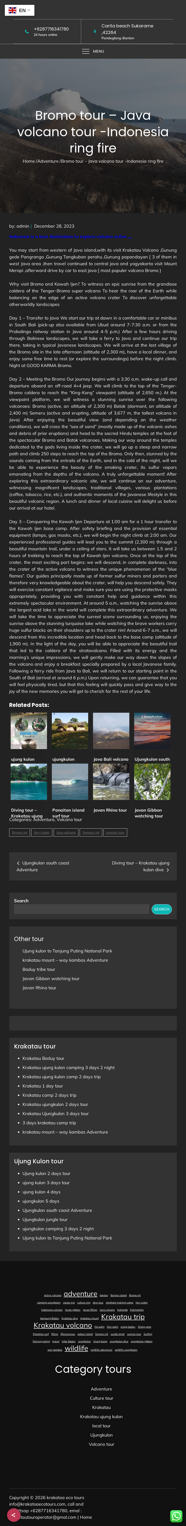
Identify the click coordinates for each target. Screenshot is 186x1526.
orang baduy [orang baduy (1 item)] (128, 1326)
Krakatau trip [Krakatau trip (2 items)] (123, 1316)
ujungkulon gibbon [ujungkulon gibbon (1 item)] (141, 1341)
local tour (101, 1426)
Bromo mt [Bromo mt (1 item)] (135, 1295)
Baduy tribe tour (39, 969)
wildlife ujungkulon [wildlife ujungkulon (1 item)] (126, 1349)
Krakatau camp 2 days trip (50, 1095)
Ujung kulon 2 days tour (46, 1173)
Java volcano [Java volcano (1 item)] (107, 1309)
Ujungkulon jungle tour (45, 1219)
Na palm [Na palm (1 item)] (99, 1326)
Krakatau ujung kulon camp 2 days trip (62, 1076)
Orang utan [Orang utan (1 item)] (144, 1326)
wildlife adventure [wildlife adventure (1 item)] (101, 1349)
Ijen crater (42, 832)
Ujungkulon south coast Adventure (57, 1210)
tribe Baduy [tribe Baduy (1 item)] (69, 1341)
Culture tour (101, 1398)
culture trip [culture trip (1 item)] (83, 1302)
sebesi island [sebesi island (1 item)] (85, 1334)
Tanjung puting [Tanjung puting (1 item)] (41, 1341)
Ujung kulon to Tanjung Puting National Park (67, 951)
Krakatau (101, 1407)
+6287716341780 (51, 29)
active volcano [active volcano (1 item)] (52, 1295)
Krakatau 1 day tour (43, 1086)
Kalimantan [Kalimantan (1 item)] (137, 1309)
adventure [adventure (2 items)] (80, 1293)
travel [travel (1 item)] (55, 1341)
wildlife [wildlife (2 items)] (76, 1348)
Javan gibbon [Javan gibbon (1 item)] (72, 1309)
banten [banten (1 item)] (104, 1295)
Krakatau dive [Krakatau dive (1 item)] (70, 1318)
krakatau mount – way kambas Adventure (65, 960)
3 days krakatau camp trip (49, 1123)
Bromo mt (19, 832)
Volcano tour (69, 819)
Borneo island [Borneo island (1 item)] (118, 1295)
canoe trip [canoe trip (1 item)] (69, 1302)
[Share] (14, 1515)
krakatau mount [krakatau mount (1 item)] (89, 1318)
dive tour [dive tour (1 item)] (98, 1302)
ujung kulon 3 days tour (46, 1182)
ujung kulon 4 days (42, 1192)
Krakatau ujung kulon (101, 1416)
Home (86, 1517)
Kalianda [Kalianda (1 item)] (122, 1309)
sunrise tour (115, 832)
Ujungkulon (101, 1435)
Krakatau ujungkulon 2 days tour (55, 1104)
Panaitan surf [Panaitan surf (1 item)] (41, 1334)
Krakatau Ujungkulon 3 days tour (56, 1113)
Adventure (43, 819)
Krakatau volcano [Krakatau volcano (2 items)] (63, 1325)
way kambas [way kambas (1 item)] (54, 1349)
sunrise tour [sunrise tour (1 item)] (134, 1334)
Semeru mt (91, 832)
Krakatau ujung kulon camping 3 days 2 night (69, 1067)
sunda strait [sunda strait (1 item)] (118, 1334)
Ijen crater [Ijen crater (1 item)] (142, 1302)
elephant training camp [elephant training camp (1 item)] (119, 1302)
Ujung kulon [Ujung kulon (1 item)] (100, 1341)
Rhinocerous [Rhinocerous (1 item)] (68, 1334)
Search (21, 900)
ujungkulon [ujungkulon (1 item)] (84, 1341)
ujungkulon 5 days (41, 1201)
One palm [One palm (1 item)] (112, 1326)
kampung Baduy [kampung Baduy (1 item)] (49, 1318)
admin (22, 226)
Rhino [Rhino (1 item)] (54, 1334)
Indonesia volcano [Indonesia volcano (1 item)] (51, 1309)
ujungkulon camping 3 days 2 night (58, 1228)
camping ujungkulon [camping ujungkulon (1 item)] (49, 1302)
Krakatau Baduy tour (43, 1058)
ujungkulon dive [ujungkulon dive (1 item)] (119, 1341)
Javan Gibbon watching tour (51, 978)
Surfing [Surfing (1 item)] (148, 1334)
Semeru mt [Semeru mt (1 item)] (101, 1334)
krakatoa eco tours (65, 1497)
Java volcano (66, 832)
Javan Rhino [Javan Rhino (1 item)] (90, 1309)
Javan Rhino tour (39, 988)
